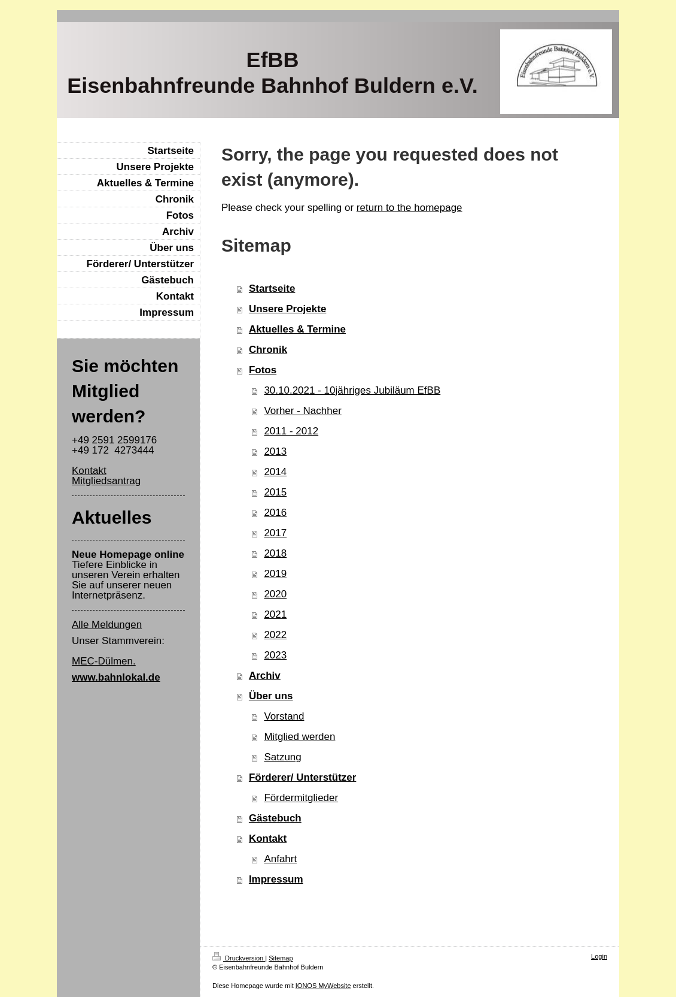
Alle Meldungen (107, 624)
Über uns (271, 696)
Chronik (268, 349)
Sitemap (281, 958)
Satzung (282, 757)
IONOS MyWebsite (323, 985)
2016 (275, 512)
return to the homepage (409, 207)
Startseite (272, 288)
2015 (275, 492)
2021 (275, 614)
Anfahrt (280, 859)
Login (599, 956)
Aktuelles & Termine (297, 329)
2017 (275, 533)
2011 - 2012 (291, 431)
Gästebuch (275, 818)
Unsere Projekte (287, 309)
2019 (275, 573)
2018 (275, 553)
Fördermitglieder (301, 797)
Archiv (265, 675)
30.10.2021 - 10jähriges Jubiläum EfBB (352, 390)
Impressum (276, 879)
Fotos (262, 370)
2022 (275, 635)
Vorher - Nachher (302, 410)
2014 (275, 472)
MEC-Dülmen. (104, 661)
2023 (275, 655)
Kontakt (268, 838)
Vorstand (284, 716)
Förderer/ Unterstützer (302, 777)
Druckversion (238, 958)
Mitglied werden (299, 736)
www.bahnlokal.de (116, 677)
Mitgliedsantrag (106, 481)
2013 (275, 451)
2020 (275, 594)
